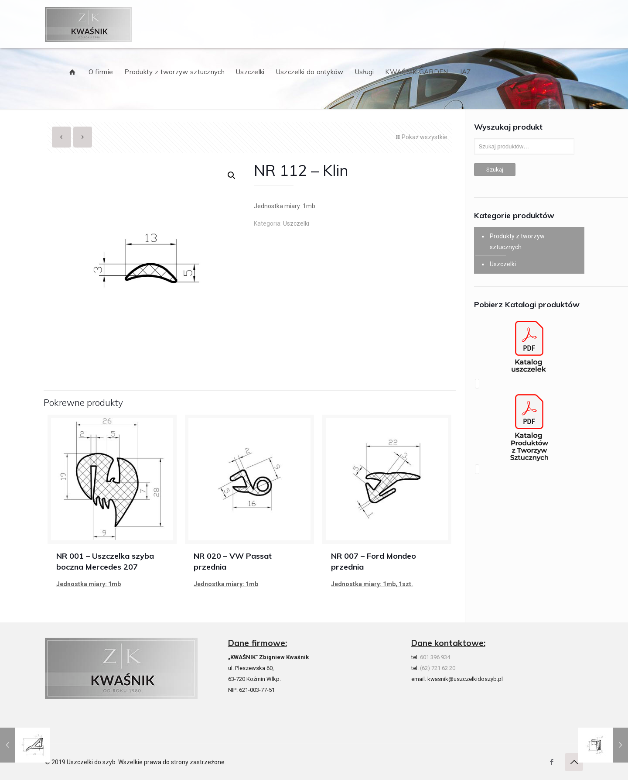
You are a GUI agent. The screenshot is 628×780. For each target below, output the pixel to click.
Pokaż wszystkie (420, 137)
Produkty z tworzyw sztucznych (517, 242)
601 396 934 (435, 657)
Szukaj (494, 169)
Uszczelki (296, 223)
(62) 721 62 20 (437, 668)
